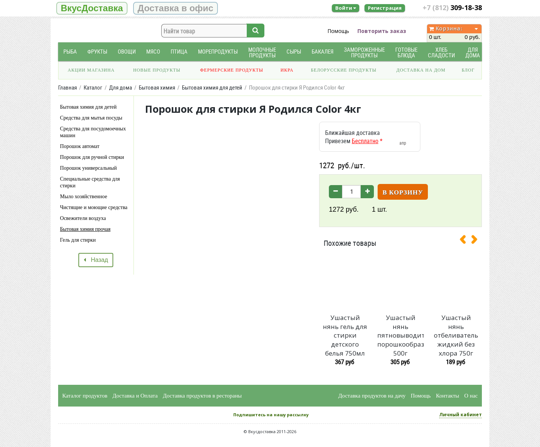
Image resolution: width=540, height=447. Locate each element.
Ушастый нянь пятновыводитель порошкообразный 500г (400, 335)
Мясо (153, 51)
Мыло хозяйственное (83, 196)
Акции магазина (91, 70)
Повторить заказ (381, 30)
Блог (468, 70)
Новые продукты (156, 70)
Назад (96, 260)
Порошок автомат (79, 146)
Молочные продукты (262, 52)
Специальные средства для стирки (90, 182)
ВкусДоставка (92, 8)
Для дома (472, 52)
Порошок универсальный (88, 168)
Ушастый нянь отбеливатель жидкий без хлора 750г (456, 335)
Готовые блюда (406, 52)
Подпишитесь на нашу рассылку (271, 414)
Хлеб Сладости (441, 52)
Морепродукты (218, 51)
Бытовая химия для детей (88, 107)
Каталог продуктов (84, 396)
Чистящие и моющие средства (94, 207)
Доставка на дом (421, 70)
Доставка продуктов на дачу (371, 396)
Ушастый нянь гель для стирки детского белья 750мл (345, 335)
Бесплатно (365, 141)
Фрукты (97, 51)
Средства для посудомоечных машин (93, 132)
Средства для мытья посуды (91, 118)
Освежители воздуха (83, 218)
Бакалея (322, 51)
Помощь (338, 30)
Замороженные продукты (364, 52)
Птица (179, 51)
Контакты (447, 396)
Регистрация (385, 7)
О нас (471, 396)
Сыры (293, 51)
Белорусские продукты (343, 70)
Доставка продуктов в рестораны (202, 396)
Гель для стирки (78, 240)
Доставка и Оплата (135, 396)
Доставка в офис (175, 8)
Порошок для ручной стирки (92, 157)
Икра (286, 70)
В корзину (402, 192)
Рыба (70, 51)
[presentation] (465, 241)
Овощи (127, 51)
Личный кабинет (460, 414)
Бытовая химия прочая (85, 229)
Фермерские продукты (232, 70)
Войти (345, 7)
